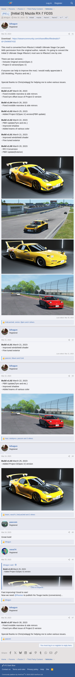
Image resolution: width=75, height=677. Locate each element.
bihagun (7, 17)
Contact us (6, 669)
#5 (73, 532)
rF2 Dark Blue (8, 665)
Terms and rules (19, 669)
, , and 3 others (19, 438)
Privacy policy (32, 669)
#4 (73, 456)
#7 (73, 618)
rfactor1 (46, 18)
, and (14, 358)
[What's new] (66, 3)
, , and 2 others (20, 515)
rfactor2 (54, 18)
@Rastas (19, 595)
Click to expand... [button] (38, 587)
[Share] (69, 34)
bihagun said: (8, 565)
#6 (73, 560)
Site (47, 669)
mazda (38, 18)
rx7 (66, 18)
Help (42, 669)
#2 (73, 340)
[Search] (71, 3)
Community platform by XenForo (22, 674)
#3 (73, 376)
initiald (31, 18)
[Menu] (4, 3)
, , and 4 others (19, 322)
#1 (73, 34)
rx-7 (61, 18)
